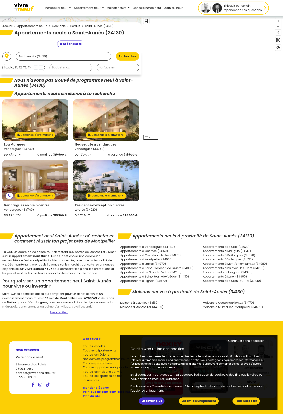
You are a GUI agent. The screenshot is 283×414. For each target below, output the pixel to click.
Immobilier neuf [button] (56, 8)
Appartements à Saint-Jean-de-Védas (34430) (154, 276)
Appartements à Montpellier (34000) (146, 259)
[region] (212, 79)
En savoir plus (152, 401)
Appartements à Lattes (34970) (143, 264)
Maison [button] (117, 8)
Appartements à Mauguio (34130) (227, 251)
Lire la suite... (59, 312)
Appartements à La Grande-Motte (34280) (151, 272)
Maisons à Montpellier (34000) (142, 307)
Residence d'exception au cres (99, 205)
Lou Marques (14, 144)
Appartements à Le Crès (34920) (226, 247)
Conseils (147, 8)
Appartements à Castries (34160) (144, 251)
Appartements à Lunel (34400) (225, 276)
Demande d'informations (35, 134)
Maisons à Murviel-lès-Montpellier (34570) (233, 307)
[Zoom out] (278, 27)
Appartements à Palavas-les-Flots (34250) (234, 268)
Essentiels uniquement (199, 401)
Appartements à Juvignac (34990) (228, 272)
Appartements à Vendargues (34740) (147, 247)
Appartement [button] (87, 8)
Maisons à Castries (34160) (139, 303)
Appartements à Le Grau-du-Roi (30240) (232, 281)
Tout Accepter (246, 401)
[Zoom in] (278, 21)
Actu (173, 8)
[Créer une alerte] (70, 44)
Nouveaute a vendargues (95, 144)
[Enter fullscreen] (278, 40)
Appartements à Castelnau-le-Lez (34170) (150, 255)
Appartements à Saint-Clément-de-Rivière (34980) (157, 268)
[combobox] (23, 67)
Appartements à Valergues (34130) (228, 259)
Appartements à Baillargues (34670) (229, 255)
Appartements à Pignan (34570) (143, 281)
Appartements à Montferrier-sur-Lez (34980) (235, 264)
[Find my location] (278, 48)
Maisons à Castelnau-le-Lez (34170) (228, 303)
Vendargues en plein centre (26, 205)
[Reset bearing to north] (278, 32)
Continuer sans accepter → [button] (247, 341)
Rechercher (128, 56)
